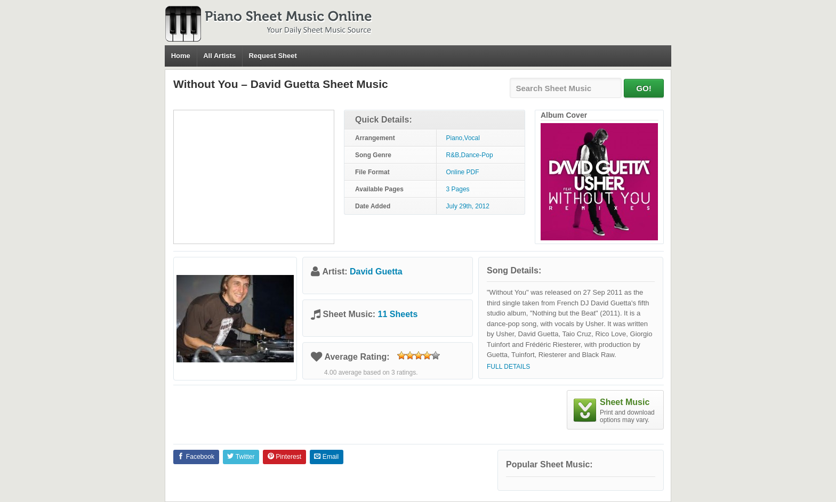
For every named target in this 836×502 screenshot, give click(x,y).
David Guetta (376, 271)
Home (180, 56)
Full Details (508, 366)
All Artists (219, 56)
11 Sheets (398, 314)
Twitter (240, 456)
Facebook (196, 456)
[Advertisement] (254, 177)
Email (326, 456)
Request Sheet (272, 56)
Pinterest (284, 456)
